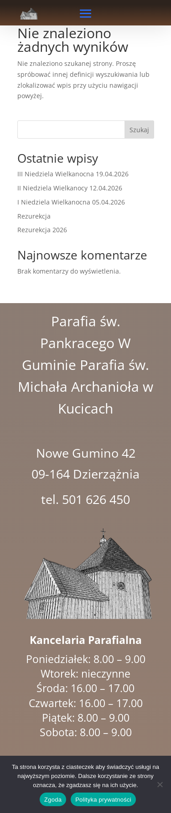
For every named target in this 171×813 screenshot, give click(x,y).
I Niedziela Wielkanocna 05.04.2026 (71, 202)
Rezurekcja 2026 (42, 229)
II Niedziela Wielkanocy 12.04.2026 (69, 188)
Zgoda (53, 799)
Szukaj (139, 129)
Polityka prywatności (103, 799)
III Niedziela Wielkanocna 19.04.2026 (73, 174)
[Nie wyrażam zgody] (159, 784)
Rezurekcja (34, 216)
